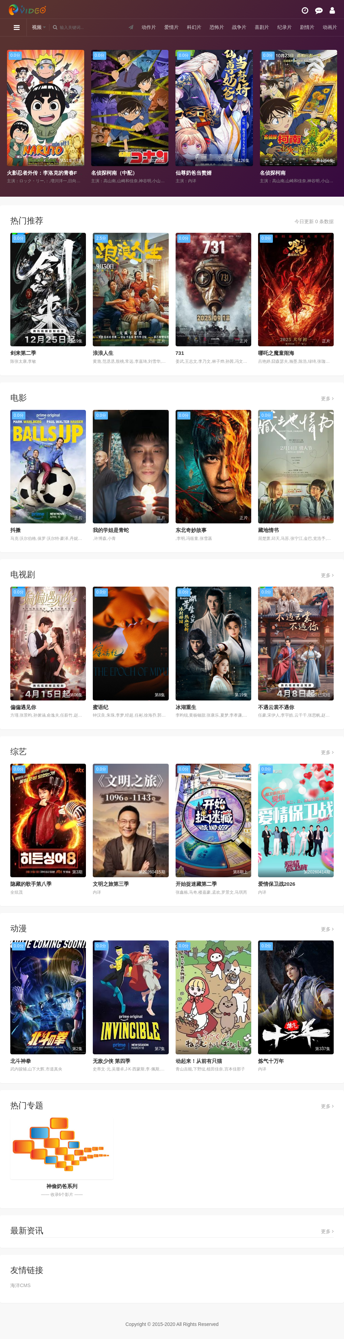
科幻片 (194, 27)
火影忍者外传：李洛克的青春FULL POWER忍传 (62, 173)
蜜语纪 (100, 707)
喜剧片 (262, 27)
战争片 (239, 27)
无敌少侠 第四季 (111, 1061)
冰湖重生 (186, 707)
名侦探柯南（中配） (114, 173)
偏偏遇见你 (23, 707)
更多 (327, 398)
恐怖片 (217, 27)
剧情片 (307, 27)
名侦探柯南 (273, 173)
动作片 (149, 27)
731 (180, 353)
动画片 (330, 27)
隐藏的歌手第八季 (31, 884)
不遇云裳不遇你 (276, 707)
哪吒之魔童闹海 (276, 353)
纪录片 (284, 27)
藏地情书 (268, 530)
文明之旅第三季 (111, 884)
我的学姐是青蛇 (111, 530)
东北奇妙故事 (191, 530)
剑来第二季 (23, 353)
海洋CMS (20, 1285)
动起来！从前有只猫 (199, 1061)
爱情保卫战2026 (276, 884)
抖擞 (15, 530)
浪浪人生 (103, 353)
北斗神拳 (20, 1061)
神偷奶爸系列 (61, 1186)
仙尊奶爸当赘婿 (194, 173)
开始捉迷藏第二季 (196, 884)
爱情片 (171, 27)
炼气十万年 (271, 1061)
